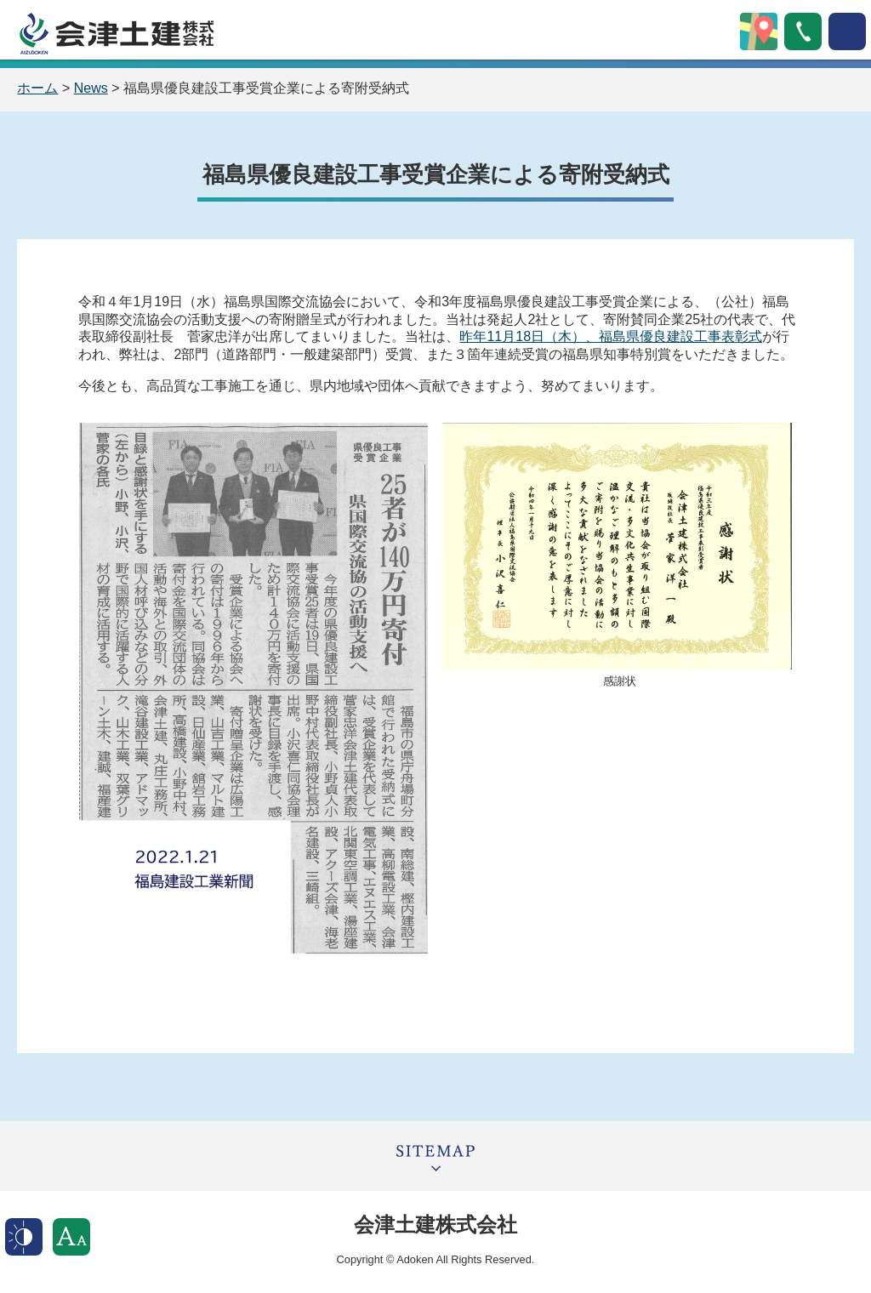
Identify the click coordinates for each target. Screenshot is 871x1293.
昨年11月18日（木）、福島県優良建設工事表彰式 (610, 336)
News (91, 88)
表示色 (24, 1237)
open (847, 31)
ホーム (37, 88)
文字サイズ (71, 1237)
